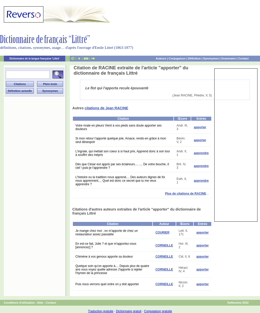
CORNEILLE (164, 245)
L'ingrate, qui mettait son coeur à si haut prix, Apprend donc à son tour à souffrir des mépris (122, 153)
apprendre (201, 153)
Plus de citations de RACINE (185, 193)
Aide (40, 302)
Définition (194, 58)
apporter (200, 127)
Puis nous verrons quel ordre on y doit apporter (107, 284)
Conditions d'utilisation (19, 302)
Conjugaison (177, 58)
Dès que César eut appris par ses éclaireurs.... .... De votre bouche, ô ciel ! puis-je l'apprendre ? (122, 166)
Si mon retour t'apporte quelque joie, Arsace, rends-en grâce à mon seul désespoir (120, 140)
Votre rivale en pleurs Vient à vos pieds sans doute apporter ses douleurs (118, 127)
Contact (243, 58)
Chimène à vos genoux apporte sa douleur (104, 256)
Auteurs (161, 58)
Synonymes (211, 58)
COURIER (162, 232)
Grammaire (228, 58)
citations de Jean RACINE (106, 108)
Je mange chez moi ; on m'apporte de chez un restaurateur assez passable (106, 232)
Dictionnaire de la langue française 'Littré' (34, 58)
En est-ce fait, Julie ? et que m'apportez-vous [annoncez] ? (105, 245)
